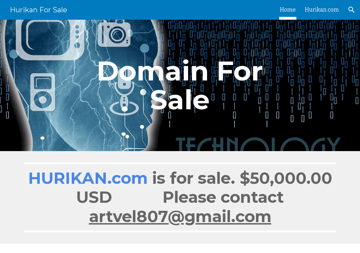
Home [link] (288, 9)
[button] (351, 9)
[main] (179, 85)
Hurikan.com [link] (322, 9)
